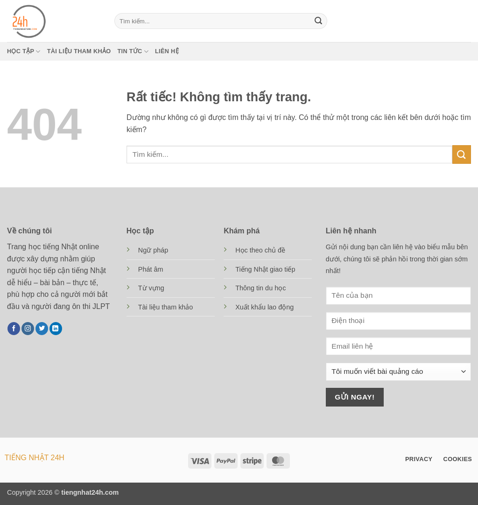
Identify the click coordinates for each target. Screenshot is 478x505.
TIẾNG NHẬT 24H (34, 458)
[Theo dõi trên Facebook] (13, 328)
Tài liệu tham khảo (79, 51)
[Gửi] (318, 21)
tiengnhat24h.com (90, 492)
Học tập (24, 51)
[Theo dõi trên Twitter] (41, 328)
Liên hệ (167, 51)
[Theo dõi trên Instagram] (27, 328)
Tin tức (133, 51)
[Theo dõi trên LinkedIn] (55, 328)
